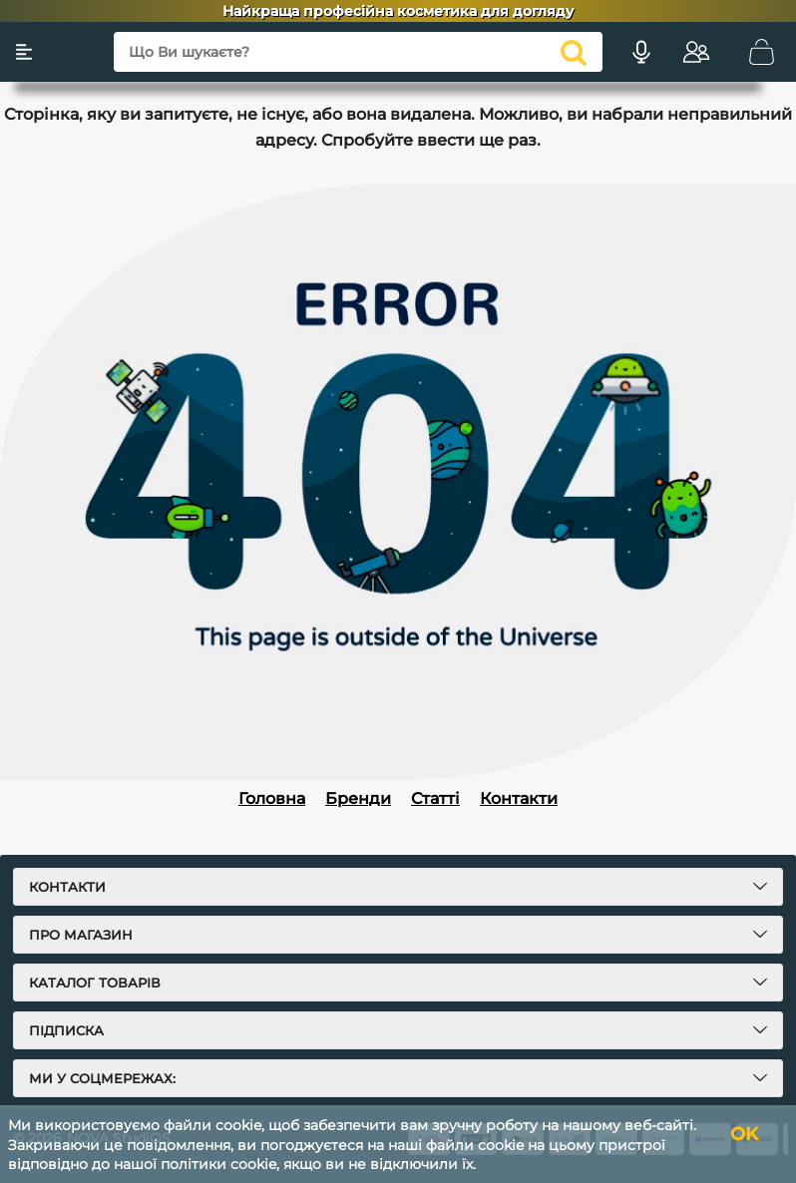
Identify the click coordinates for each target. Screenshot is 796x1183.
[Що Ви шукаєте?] (358, 52)
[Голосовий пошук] (641, 52)
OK (744, 1134)
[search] (573, 52)
